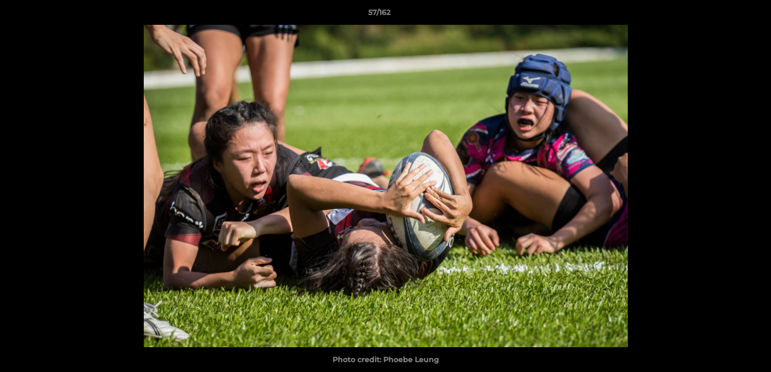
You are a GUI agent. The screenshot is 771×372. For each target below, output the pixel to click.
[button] (727, 15)
